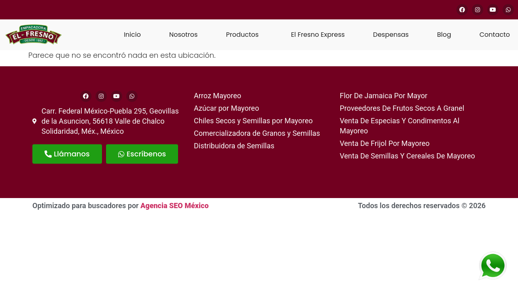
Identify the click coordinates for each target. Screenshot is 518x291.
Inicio (132, 34)
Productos (242, 34)
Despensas (391, 34)
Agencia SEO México (174, 205)
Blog (444, 34)
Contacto (495, 34)
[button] (244, 34)
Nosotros (183, 34)
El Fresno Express (318, 34)
